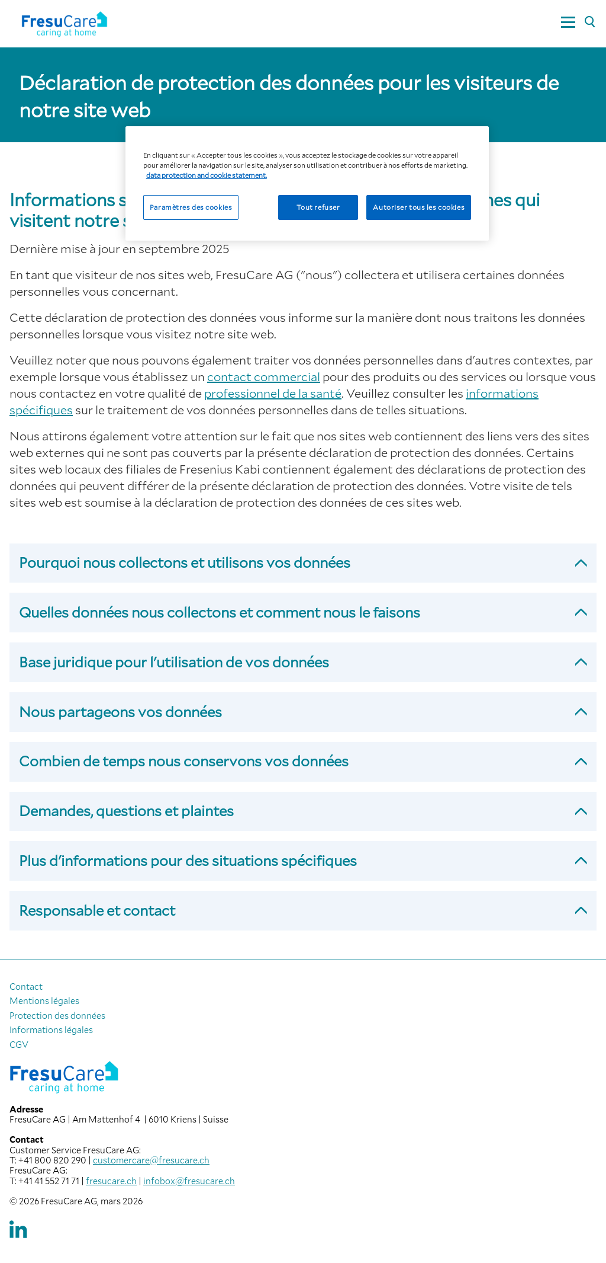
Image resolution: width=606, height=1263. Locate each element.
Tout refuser (318, 207)
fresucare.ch (111, 1181)
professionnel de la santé (272, 393)
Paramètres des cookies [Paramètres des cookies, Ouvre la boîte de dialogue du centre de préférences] (191, 207)
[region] (307, 183)
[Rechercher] (589, 22)
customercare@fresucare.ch (151, 1160)
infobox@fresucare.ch (189, 1181)
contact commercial (263, 376)
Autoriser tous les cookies (419, 207)
